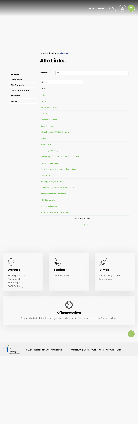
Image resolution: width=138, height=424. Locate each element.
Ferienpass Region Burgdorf (48, 216)
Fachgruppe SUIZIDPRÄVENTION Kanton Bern (49, 180)
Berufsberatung (48, 126)
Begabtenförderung (50, 107)
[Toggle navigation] (131, 8)
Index (101, 417)
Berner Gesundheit (50, 120)
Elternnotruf (47, 162)
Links (119, 417)
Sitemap (110, 417)
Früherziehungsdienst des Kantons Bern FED (50, 227)
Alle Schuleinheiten (20, 90)
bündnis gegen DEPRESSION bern (49, 141)
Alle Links (19, 96)
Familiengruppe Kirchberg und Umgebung (47, 200)
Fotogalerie (16, 79)
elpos (44, 154)
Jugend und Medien (50, 266)
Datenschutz (90, 417)
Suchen (14, 101)
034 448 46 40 (61, 343)
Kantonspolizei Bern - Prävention (50, 276)
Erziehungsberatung (50, 169)
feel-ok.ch (46, 209)
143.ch (44, 95)
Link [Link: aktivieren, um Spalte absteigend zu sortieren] (43, 88)
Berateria (46, 113)
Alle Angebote (17, 85)
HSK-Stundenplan (49, 259)
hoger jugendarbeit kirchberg (49, 252)
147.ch (44, 101)
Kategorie (44, 73)
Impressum (76, 417)
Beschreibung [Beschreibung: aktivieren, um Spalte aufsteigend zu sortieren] (69, 88)
